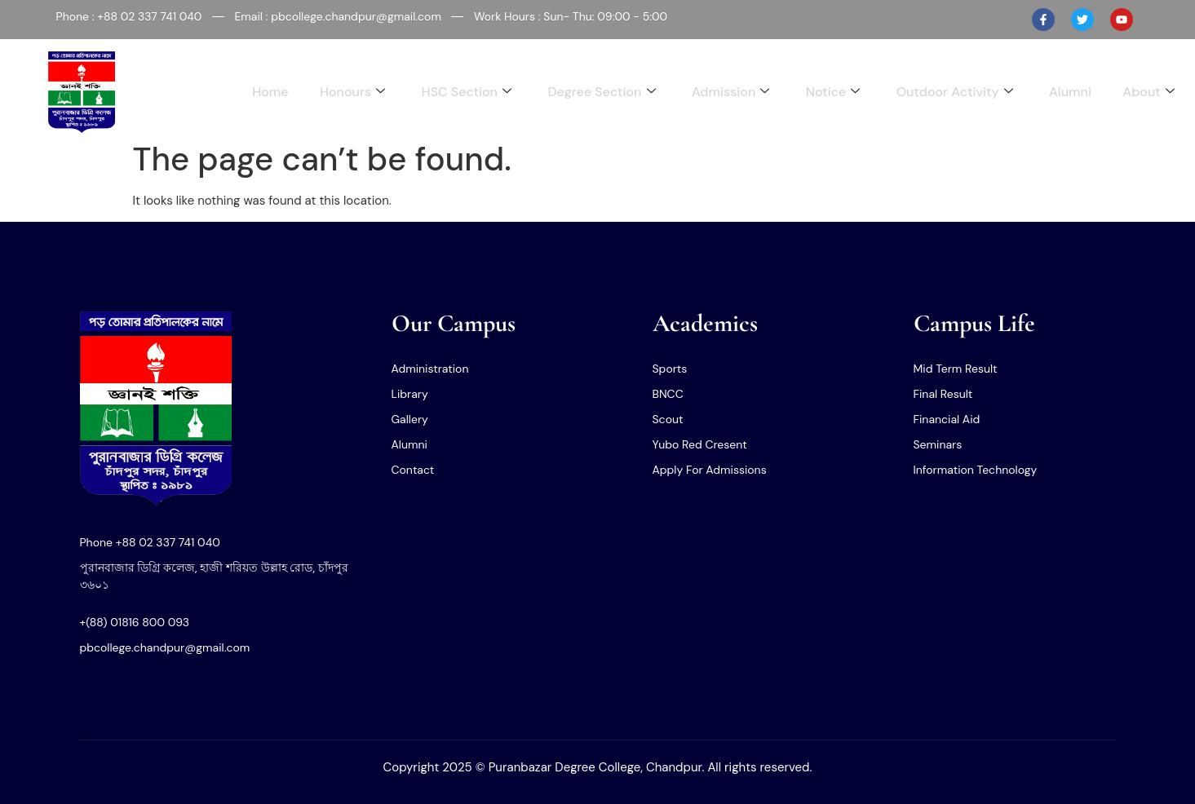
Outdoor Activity (951, 91)
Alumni (1068, 91)
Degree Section (594, 91)
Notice (828, 91)
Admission (724, 91)
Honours (342, 91)
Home (259, 91)
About (1148, 91)
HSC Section (457, 91)
